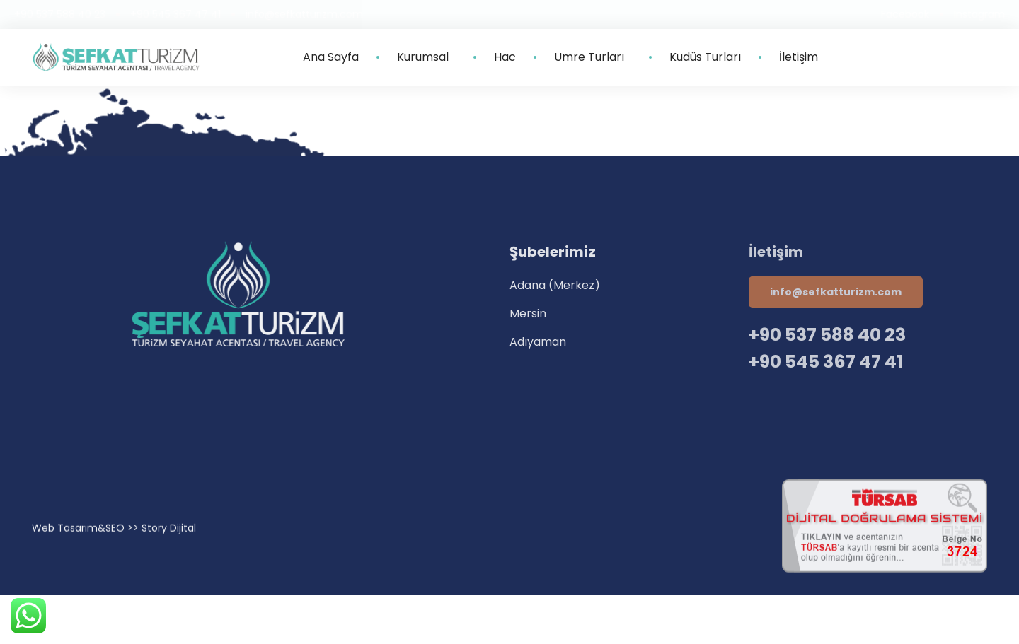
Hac (505, 57)
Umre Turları (592, 57)
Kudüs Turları (705, 57)
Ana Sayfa (331, 57)
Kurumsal (426, 57)
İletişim (798, 57)
